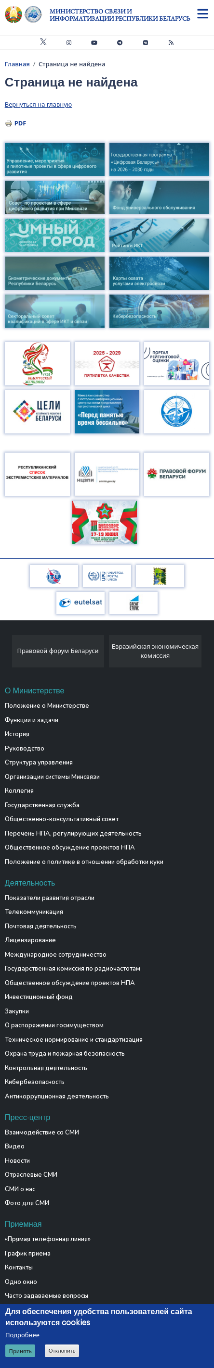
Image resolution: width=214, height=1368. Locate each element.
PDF (20, 123)
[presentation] (8, 654)
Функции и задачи (31, 720)
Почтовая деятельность (41, 926)
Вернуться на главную (38, 104)
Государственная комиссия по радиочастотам (72, 968)
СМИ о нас (20, 1189)
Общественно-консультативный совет (62, 819)
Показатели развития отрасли (49, 898)
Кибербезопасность (35, 1082)
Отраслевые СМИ (31, 1175)
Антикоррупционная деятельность (57, 1096)
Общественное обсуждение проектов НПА (70, 847)
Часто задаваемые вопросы (46, 1296)
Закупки (17, 1011)
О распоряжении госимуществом (54, 1025)
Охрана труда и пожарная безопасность (65, 1053)
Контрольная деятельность (46, 1068)
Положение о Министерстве (47, 706)
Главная (17, 64)
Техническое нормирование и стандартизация (74, 1039)
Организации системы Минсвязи (52, 777)
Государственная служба (42, 805)
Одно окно (21, 1282)
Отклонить (62, 1352)
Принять (20, 1352)
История (17, 734)
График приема (28, 1253)
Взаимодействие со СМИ (42, 1132)
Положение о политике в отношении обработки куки (84, 862)
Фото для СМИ (27, 1203)
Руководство (24, 748)
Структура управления (39, 762)
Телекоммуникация (34, 912)
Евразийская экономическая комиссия (155, 651)
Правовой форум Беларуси (57, 650)
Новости (17, 1161)
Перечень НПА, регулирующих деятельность (73, 833)
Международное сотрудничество (56, 954)
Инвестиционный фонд (39, 997)
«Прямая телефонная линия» (48, 1239)
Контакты (19, 1267)
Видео (15, 1146)
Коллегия (19, 791)
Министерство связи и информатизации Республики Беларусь (120, 15)
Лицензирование (30, 940)
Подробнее (22, 1336)
